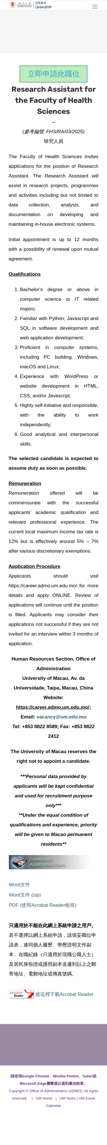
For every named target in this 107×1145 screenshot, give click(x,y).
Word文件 (19, 884)
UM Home (44, 1098)
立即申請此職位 (54, 74)
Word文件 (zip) (25, 895)
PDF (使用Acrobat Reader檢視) (42, 905)
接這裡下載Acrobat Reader (64, 994)
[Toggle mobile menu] (95, 7)
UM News (68, 1098)
